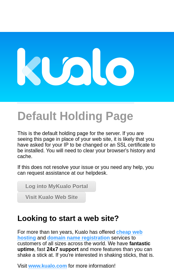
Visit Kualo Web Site (51, 197)
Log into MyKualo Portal (56, 186)
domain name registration (78, 237)
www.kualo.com (47, 266)
